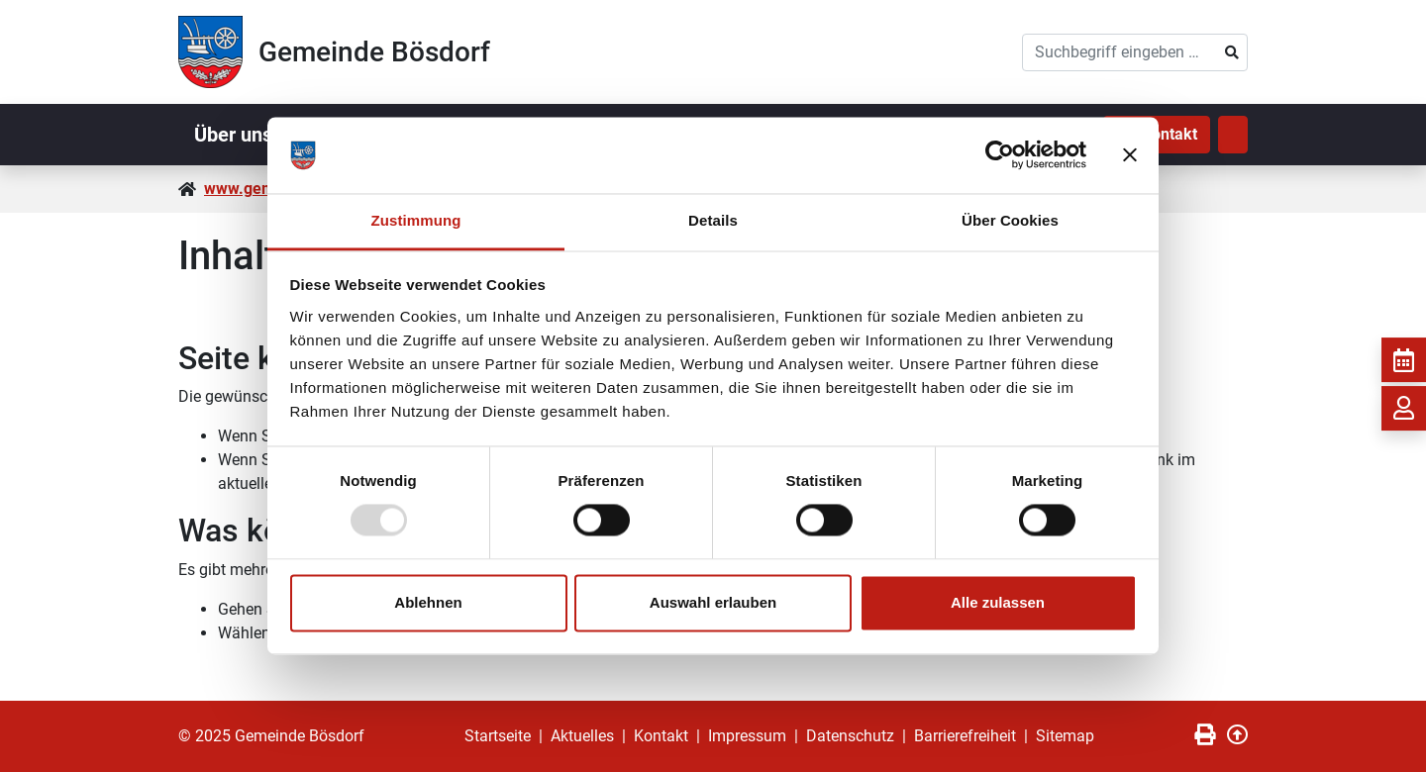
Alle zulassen (998, 602)
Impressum (747, 735)
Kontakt (661, 735)
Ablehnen (427, 602)
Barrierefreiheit (965, 735)
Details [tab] (713, 220)
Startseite (497, 735)
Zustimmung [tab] (416, 220)
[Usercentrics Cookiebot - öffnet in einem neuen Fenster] (999, 155)
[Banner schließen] (1130, 155)
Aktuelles (582, 735)
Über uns (233, 134)
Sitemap (1065, 735)
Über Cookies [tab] (1010, 220)
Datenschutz (850, 735)
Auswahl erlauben (713, 602)
